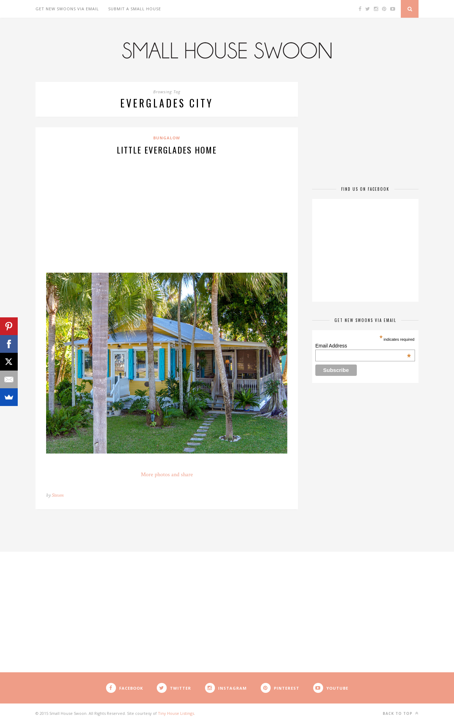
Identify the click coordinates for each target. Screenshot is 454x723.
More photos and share (167, 474)
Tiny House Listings (176, 713)
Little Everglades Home (167, 149)
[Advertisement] (166, 212)
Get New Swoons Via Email (67, 8)
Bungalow (166, 137)
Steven (57, 495)
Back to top (401, 713)
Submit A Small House (134, 8)
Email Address (363, 346)
